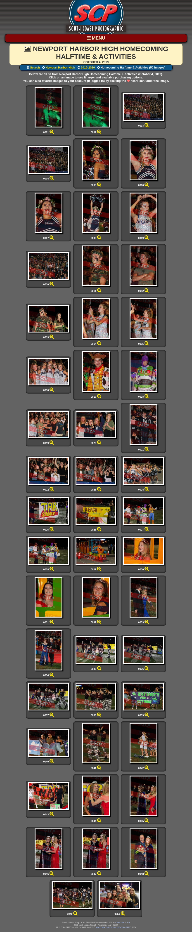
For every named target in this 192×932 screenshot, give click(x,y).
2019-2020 (88, 67)
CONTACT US (122, 922)
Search (35, 67)
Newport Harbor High (60, 67)
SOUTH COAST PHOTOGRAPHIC (113, 927)
